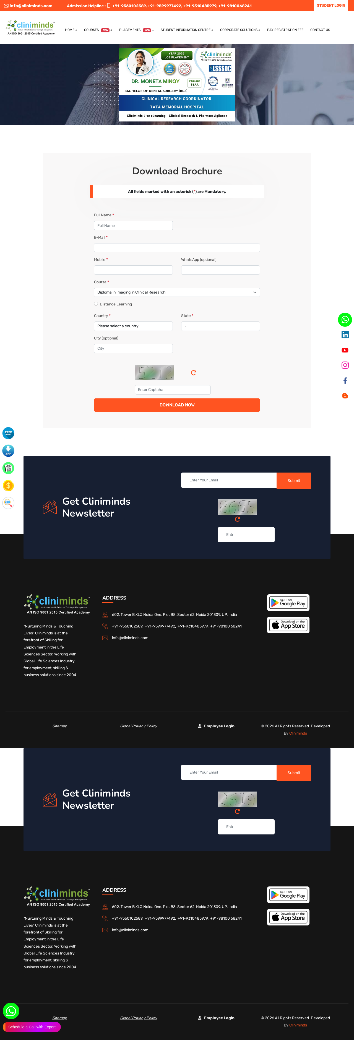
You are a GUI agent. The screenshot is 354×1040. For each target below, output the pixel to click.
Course (101, 282)
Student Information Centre (185, 30)
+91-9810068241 (235, 6)
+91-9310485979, (200, 6)
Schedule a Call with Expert (32, 1027)
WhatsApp (199, 259)
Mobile (101, 259)
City (106, 338)
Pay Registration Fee (285, 30)
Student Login (331, 5)
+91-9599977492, (165, 6)
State (187, 315)
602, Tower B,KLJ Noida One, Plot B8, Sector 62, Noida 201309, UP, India (174, 614)
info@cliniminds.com (28, 5)
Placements (135, 30)
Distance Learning (116, 304)
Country (102, 315)
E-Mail (101, 237)
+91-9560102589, (129, 6)
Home (69, 30)
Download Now (177, 405)
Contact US (320, 30)
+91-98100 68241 (226, 626)
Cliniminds (298, 733)
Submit (294, 480)
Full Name (104, 215)
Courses (97, 30)
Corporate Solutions (238, 30)
